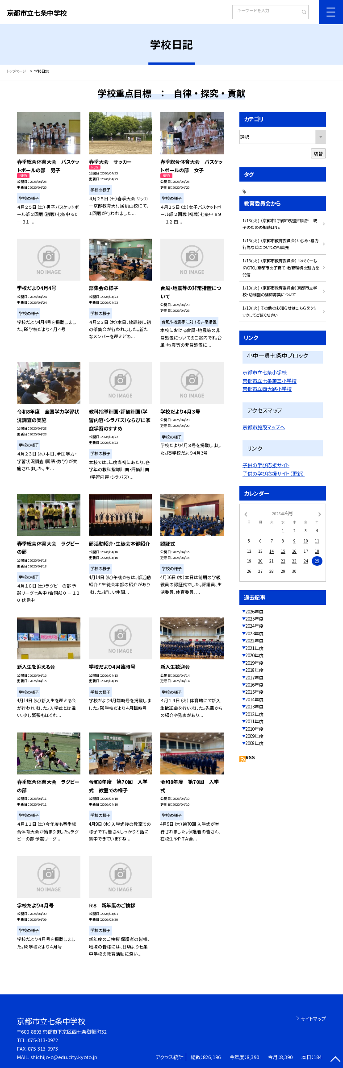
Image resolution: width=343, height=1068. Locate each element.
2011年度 (255, 721)
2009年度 (255, 736)
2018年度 (255, 670)
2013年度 (255, 707)
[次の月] (319, 513)
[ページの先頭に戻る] (335, 1060)
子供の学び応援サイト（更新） (274, 473)
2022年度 (255, 640)
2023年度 (255, 633)
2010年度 (255, 729)
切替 (318, 153)
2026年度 (255, 612)
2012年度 (255, 714)
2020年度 (255, 655)
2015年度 (255, 692)
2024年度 (255, 626)
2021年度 (255, 648)
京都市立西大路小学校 (267, 388)
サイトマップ (313, 1018)
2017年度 (255, 678)
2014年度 (255, 699)
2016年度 (255, 685)
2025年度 (255, 619)
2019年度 (255, 663)
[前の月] (245, 513)
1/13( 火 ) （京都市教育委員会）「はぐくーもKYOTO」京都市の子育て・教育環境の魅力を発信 (281, 267)
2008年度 (255, 743)
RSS (250, 757)
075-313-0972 (43, 1039)
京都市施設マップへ (264, 427)
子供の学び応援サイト (266, 464)
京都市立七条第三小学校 (270, 380)
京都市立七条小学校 (265, 372)
